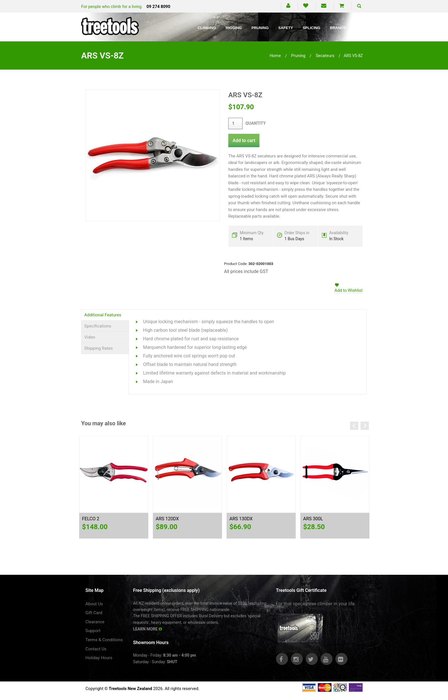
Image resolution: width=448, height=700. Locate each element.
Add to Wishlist (349, 290)
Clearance (95, 621)
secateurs (325, 55)
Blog (360, 28)
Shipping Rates (98, 348)
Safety (285, 28)
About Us (94, 603)
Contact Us (96, 649)
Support (93, 630)
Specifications (97, 326)
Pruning (260, 28)
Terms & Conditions (104, 639)
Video (89, 337)
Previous (354, 426)
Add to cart (244, 140)
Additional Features (102, 314)
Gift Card (93, 612)
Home (275, 55)
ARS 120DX (167, 518)
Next (365, 426)
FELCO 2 (90, 518)
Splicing (311, 28)
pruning (298, 55)
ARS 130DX (241, 518)
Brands (338, 28)
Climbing (207, 28)
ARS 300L (313, 518)
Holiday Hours (98, 657)
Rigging (234, 28)
